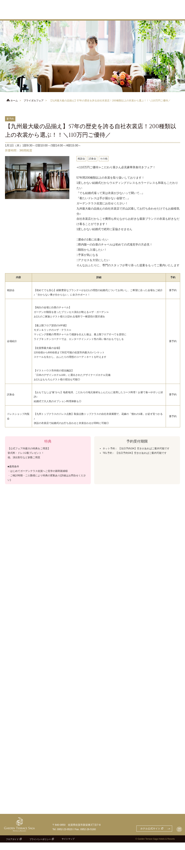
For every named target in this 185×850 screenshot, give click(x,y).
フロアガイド (12, 847)
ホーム (14, 100)
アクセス (133, 7)
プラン (72, 15)
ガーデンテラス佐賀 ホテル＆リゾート (21, 10)
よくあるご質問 (174, 7)
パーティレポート (173, 15)
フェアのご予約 (148, 2)
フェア (60, 15)
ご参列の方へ (155, 7)
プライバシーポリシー (40, 847)
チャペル (103, 15)
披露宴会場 (118, 15)
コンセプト (87, 15)
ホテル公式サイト (115, 2)
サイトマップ (68, 846)
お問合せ (171, 2)
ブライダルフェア (34, 100)
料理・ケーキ (136, 15)
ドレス (154, 15)
